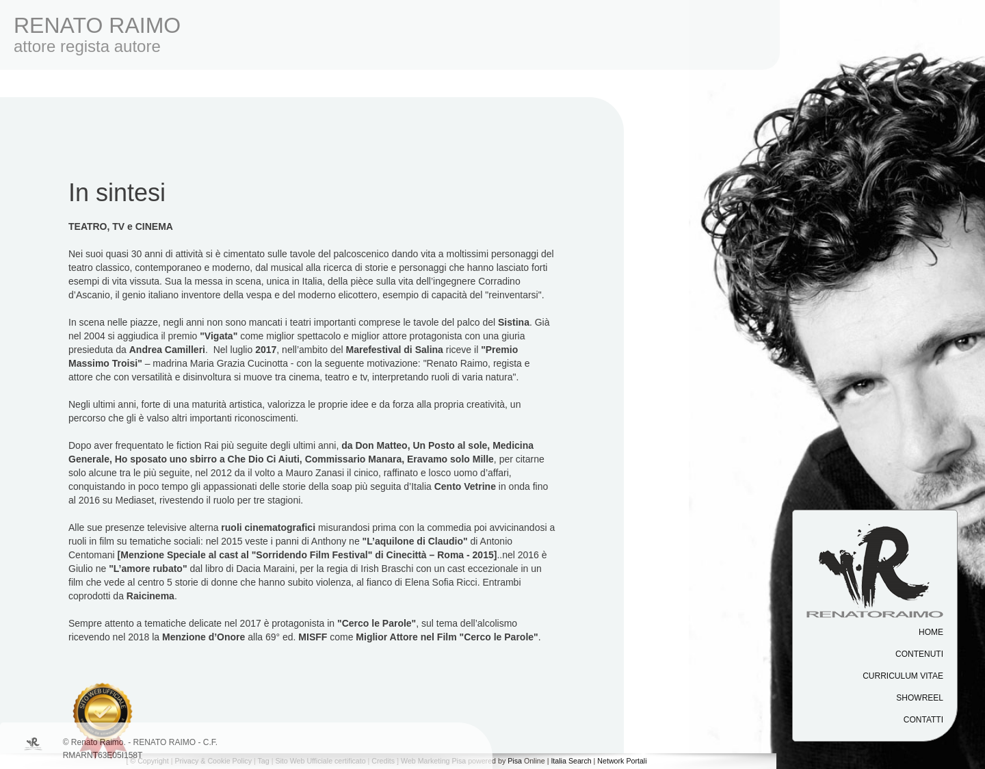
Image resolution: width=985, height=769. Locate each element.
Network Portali (621, 761)
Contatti (923, 720)
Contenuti (919, 654)
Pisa (515, 761)
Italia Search (571, 761)
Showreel (919, 698)
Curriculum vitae (903, 676)
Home (931, 632)
